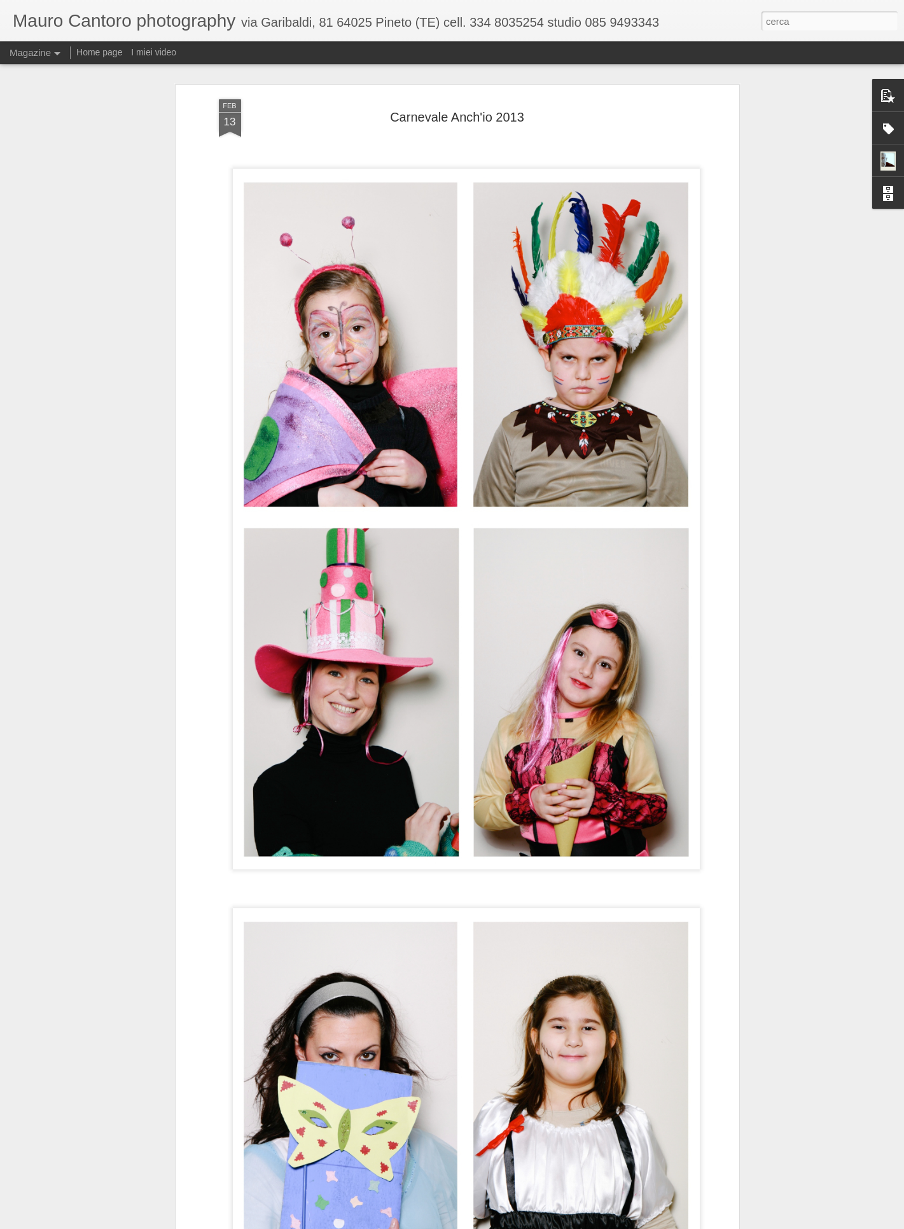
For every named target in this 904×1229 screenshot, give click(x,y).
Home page (99, 52)
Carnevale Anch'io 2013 (457, 117)
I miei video (153, 52)
